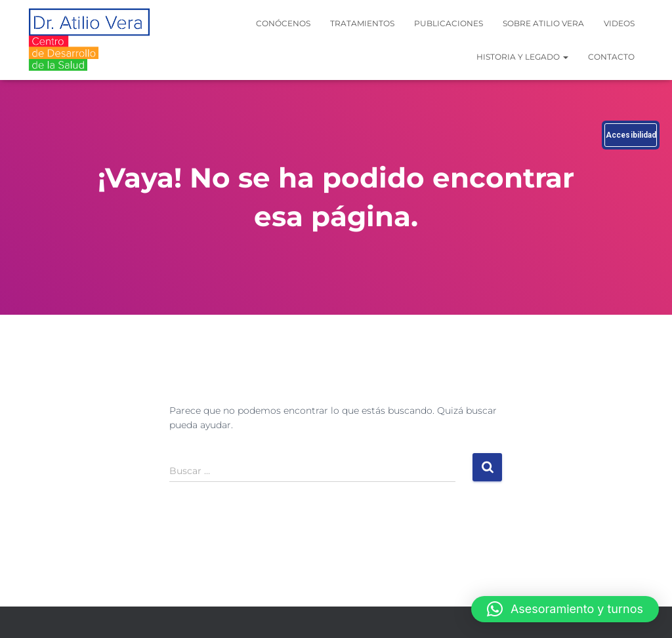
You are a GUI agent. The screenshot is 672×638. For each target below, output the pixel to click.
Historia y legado (522, 57)
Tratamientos (362, 23)
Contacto (611, 57)
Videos (619, 23)
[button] (565, 609)
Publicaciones (448, 23)
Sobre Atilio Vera (543, 23)
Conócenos (283, 23)
